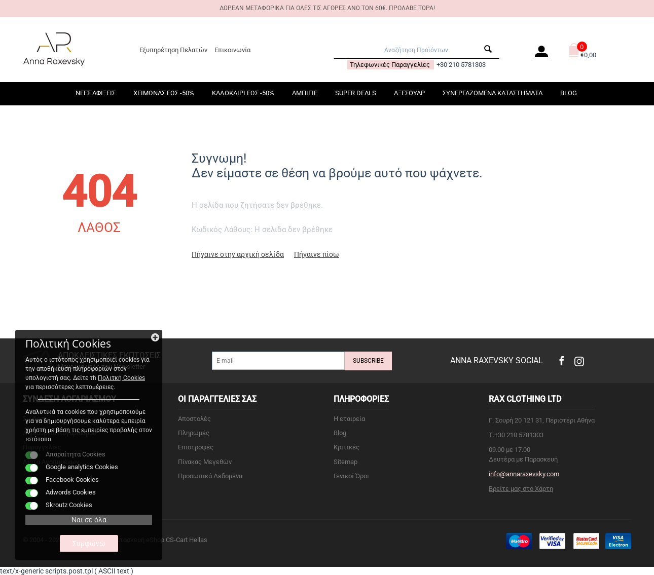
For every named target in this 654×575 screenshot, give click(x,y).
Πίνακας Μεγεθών (205, 462)
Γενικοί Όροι (351, 476)
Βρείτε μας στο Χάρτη (521, 488)
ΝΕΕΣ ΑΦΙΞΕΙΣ (96, 93)
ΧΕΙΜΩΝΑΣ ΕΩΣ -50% (163, 93)
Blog (568, 93)
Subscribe (368, 360)
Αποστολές (194, 419)
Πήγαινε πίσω (316, 254)
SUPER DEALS (355, 93)
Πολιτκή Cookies (121, 377)
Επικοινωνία (232, 50)
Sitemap (345, 462)
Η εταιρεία (349, 419)
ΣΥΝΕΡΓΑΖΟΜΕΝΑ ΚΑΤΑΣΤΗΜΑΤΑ (492, 93)
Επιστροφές (195, 447)
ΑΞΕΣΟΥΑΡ (409, 93)
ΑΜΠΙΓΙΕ (304, 93)
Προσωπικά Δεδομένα (210, 476)
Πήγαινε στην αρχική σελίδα (238, 254)
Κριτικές (346, 447)
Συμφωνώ (88, 544)
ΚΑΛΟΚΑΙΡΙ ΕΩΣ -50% (243, 93)
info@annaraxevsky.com (524, 474)
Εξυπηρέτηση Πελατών (173, 50)
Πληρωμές (193, 433)
